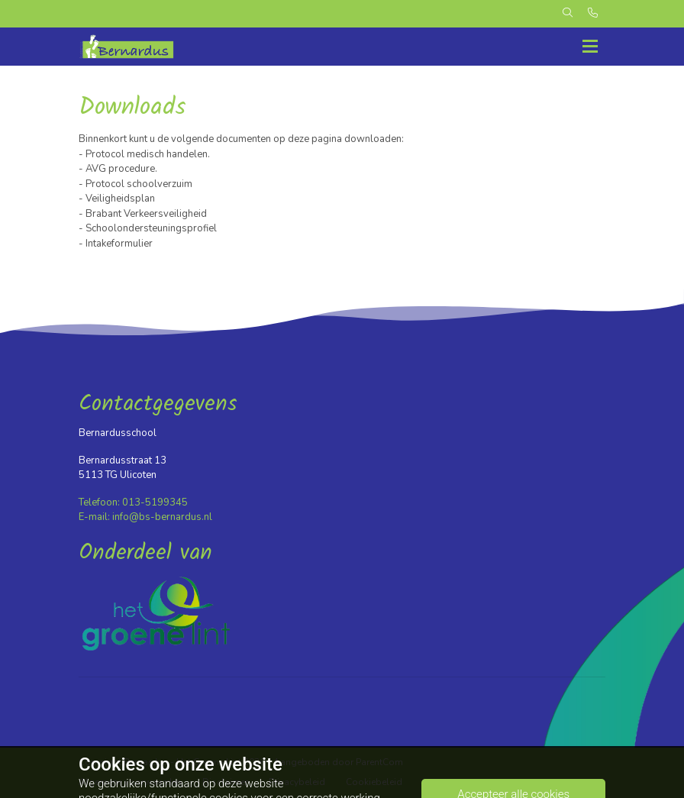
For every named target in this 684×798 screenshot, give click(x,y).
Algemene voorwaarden (130, 782)
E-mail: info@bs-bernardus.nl (145, 517)
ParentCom (379, 762)
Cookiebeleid (374, 782)
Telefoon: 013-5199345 (133, 502)
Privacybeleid (297, 782)
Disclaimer (225, 782)
